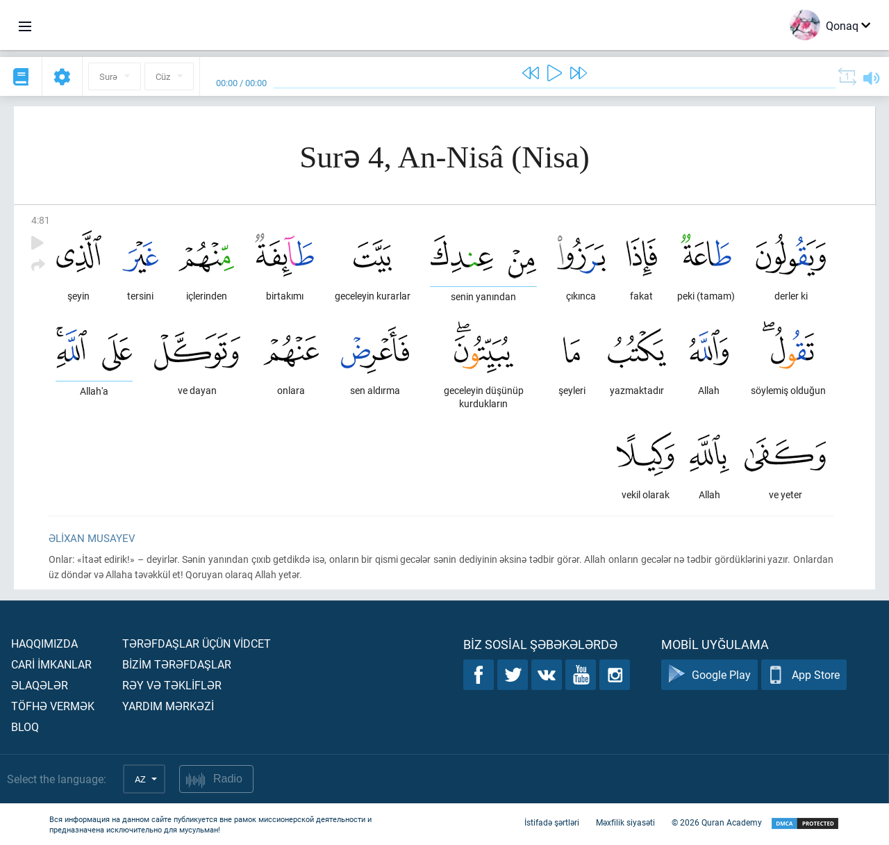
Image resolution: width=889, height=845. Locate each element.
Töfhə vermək (52, 705)
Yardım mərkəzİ (168, 705)
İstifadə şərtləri (551, 822)
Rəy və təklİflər (172, 685)
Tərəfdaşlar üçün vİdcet (196, 643)
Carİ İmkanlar (51, 664)
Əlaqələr (39, 685)
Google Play (709, 675)
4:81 (40, 220)
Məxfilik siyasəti (625, 822)
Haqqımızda (44, 643)
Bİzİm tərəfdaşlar (176, 664)
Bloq (25, 726)
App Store (804, 675)
